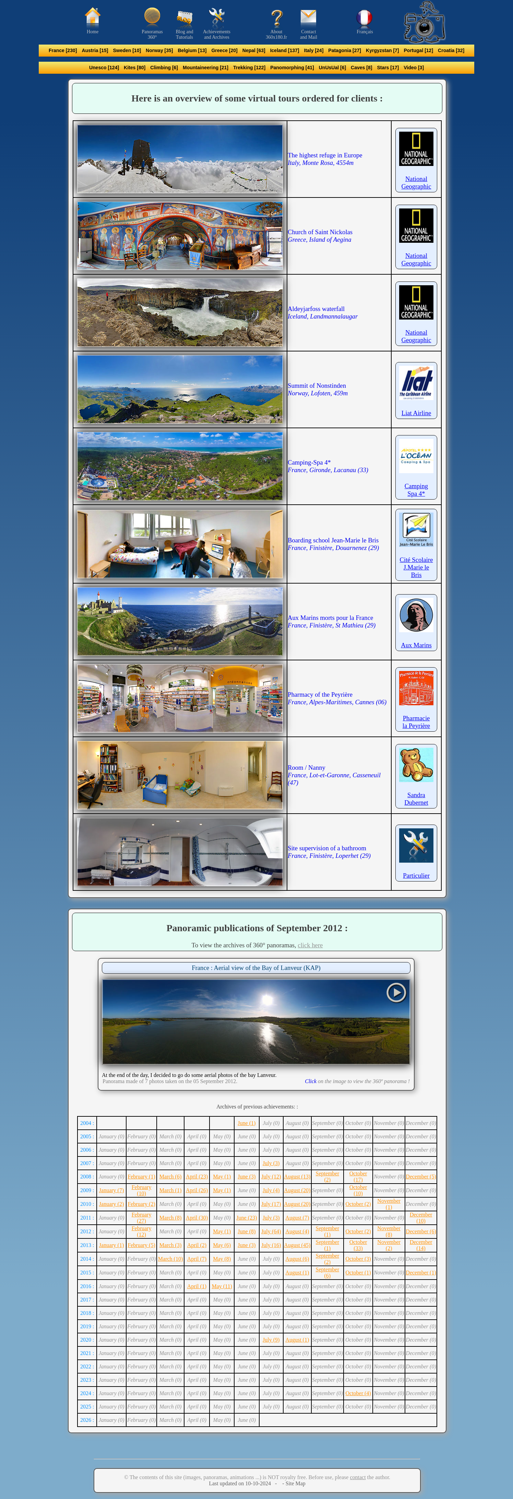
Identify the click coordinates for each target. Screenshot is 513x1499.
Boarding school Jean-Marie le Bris (333, 544)
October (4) (358, 1393)
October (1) (358, 1272)
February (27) (142, 1218)
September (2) (327, 1177)
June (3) (246, 1176)
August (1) (297, 1272)
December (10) (421, 1218)
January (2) (111, 1204)
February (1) (141, 1176)
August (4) (297, 1231)
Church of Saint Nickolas (320, 235)
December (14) (421, 1245)
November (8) (389, 1231)
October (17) (358, 1177)
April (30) (197, 1218)
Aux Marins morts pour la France (331, 621)
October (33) (358, 1245)
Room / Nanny (334, 775)
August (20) (297, 1190)
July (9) (271, 1340)
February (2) (141, 1204)
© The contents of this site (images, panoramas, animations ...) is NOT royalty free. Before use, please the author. (257, 1477)
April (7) (196, 1259)
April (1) (196, 1286)
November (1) (389, 1204)
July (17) (271, 1204)
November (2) (389, 1245)
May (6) (222, 1245)
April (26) (197, 1190)
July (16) (271, 1245)
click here (310, 945)
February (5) (141, 1245)
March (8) (170, 1218)
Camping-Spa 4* (328, 466)
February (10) (142, 1190)
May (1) (222, 1176)
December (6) (421, 1231)
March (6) (170, 1176)
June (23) (246, 1218)
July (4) (271, 1190)
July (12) (271, 1176)
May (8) (222, 1259)
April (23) (197, 1176)
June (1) (246, 1123)
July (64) (271, 1231)
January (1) (111, 1245)
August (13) (297, 1176)
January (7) (111, 1190)
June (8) (246, 1231)
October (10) (358, 1190)
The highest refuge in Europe (325, 159)
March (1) (170, 1190)
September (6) (327, 1273)
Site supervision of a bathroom (329, 851)
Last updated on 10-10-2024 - (245, 1483)
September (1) (327, 1231)
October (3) (358, 1259)
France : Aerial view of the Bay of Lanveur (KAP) (256, 967)
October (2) (358, 1204)
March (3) (170, 1245)
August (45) (297, 1245)
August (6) (297, 1259)
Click (311, 1081)
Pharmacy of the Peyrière (337, 698)
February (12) (142, 1231)
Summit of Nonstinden (318, 389)
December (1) (421, 1272)
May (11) (222, 1286)
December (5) (421, 1176)
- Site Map (293, 1483)
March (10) (170, 1259)
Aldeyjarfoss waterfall (323, 312)
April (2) (196, 1245)
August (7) (297, 1218)
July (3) (271, 1163)
